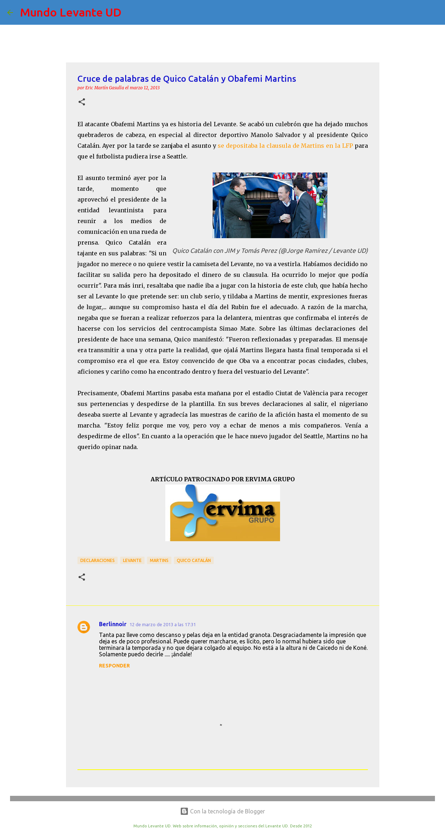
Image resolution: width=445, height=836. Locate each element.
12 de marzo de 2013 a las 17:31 (162, 624)
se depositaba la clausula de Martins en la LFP (285, 145)
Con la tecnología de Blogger (222, 811)
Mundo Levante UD (71, 12)
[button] (81, 102)
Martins (159, 560)
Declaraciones (97, 560)
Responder (114, 666)
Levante (132, 560)
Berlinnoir (113, 624)
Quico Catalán (194, 560)
